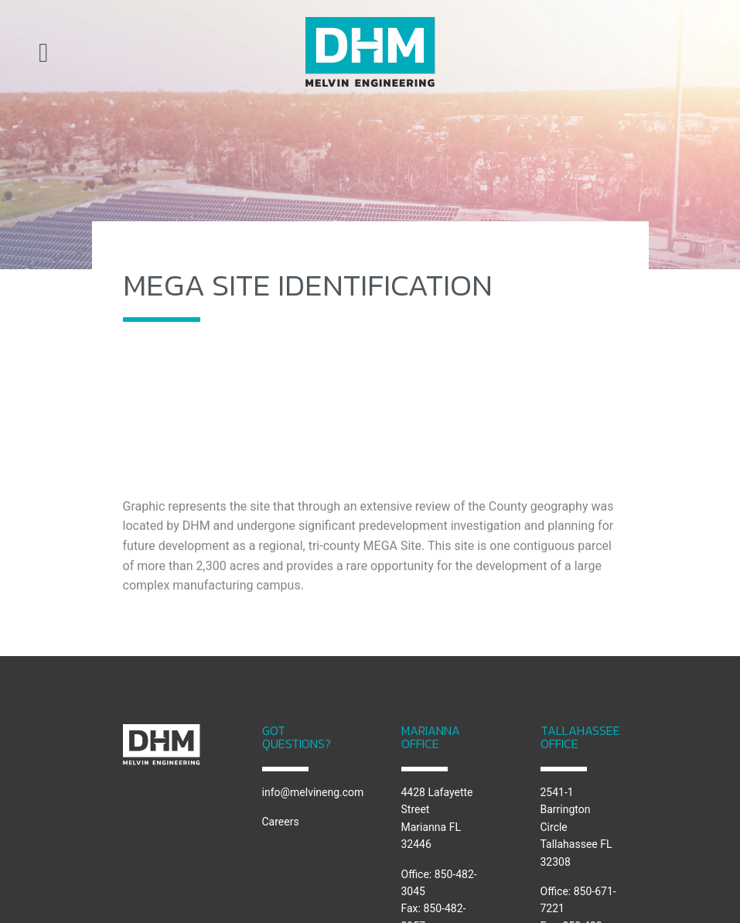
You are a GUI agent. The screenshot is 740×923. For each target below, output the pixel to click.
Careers (280, 821)
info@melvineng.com (313, 792)
